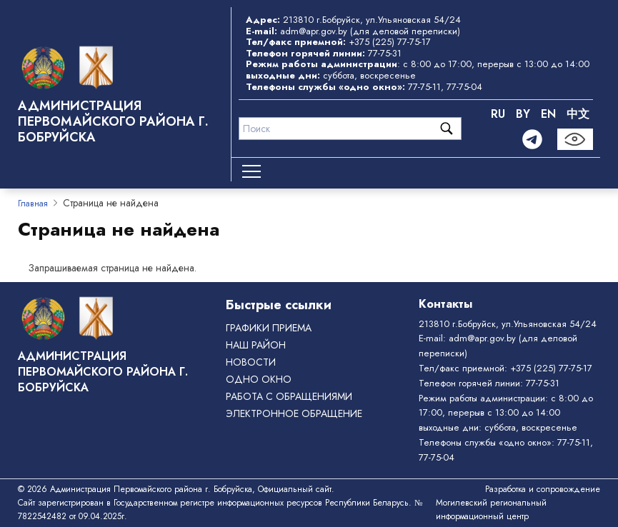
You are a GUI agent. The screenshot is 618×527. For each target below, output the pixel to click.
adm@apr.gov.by (313, 31)
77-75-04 (464, 87)
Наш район (256, 345)
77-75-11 (424, 87)
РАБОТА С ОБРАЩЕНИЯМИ (289, 396)
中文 (578, 114)
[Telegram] (532, 139)
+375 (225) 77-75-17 (390, 42)
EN (548, 114)
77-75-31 (385, 53)
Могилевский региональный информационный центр (491, 509)
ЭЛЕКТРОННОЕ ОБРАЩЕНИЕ (294, 413)
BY (523, 114)
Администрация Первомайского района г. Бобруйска (113, 121)
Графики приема (269, 328)
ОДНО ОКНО (258, 379)
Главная (33, 203)
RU (498, 114)
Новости (251, 362)
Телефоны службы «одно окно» (485, 442)
